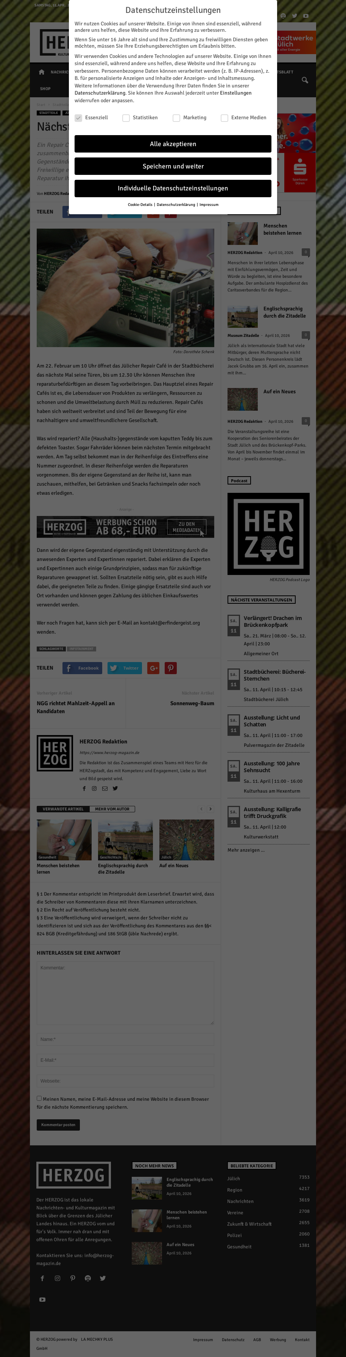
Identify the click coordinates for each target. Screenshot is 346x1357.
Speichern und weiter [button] (173, 166)
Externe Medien (244, 117)
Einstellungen (236, 93)
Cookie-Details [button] (140, 204)
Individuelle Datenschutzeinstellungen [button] (173, 188)
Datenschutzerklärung (100, 93)
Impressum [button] (208, 204)
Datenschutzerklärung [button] (176, 204)
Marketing (189, 117)
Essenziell (91, 117)
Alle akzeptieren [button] (173, 144)
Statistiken (140, 117)
